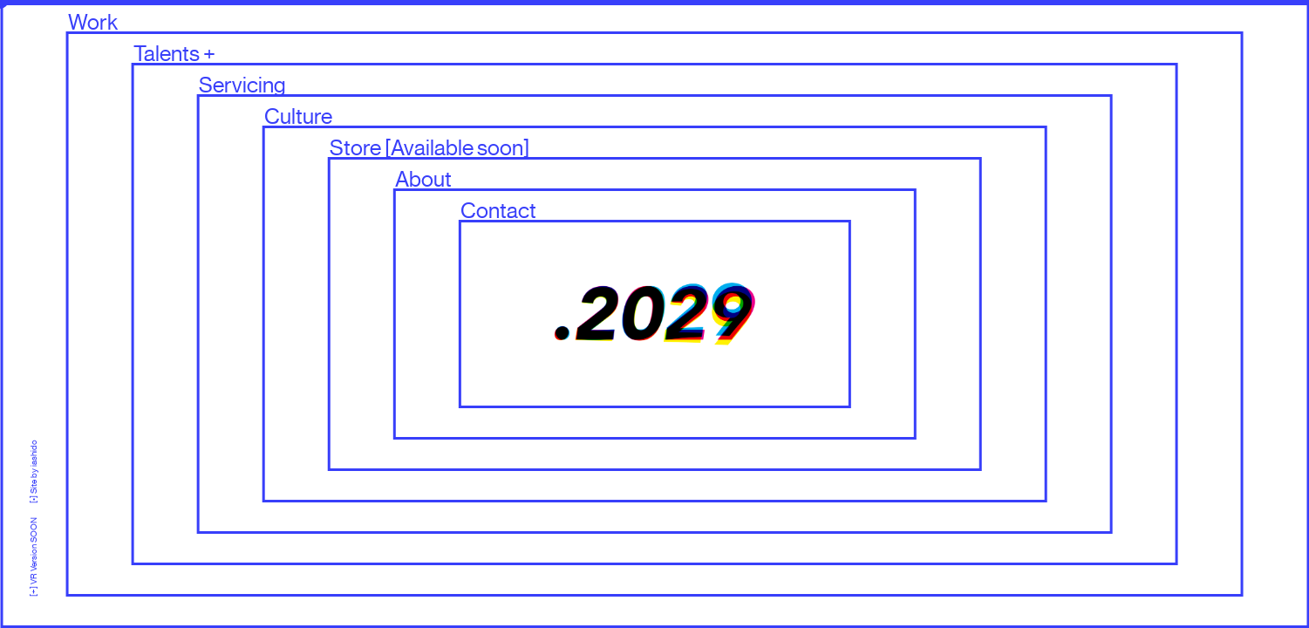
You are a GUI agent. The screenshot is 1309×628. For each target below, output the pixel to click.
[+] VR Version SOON (33, 550)
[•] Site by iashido (33, 471)
